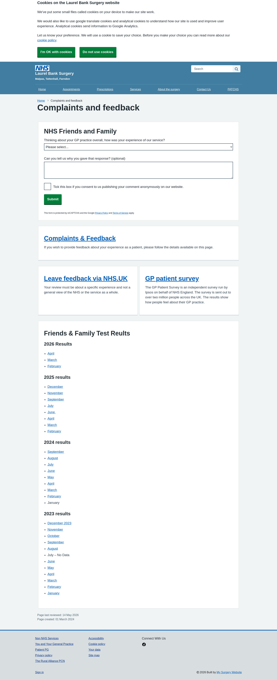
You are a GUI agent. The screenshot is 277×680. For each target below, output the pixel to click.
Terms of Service (120, 213)
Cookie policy (97, 644)
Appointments (71, 89)
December (55, 386)
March (52, 359)
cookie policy (46, 40)
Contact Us (204, 89)
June (52, 412)
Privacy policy (43, 655)
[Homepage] (111, 70)
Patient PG (42, 649)
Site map (94, 655)
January (54, 593)
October (54, 536)
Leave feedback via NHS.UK (86, 278)
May (51, 477)
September (56, 399)
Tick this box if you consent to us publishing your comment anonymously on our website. (118, 186)
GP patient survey (172, 278)
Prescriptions (105, 89)
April (51, 353)
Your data (94, 649)
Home (42, 89)
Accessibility (96, 638)
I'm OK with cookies (56, 52)
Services (135, 89)
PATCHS (233, 89)
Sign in (39, 672)
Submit (52, 199)
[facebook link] (144, 644)
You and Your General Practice (54, 644)
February (54, 366)
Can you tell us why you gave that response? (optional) (84, 158)
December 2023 (59, 523)
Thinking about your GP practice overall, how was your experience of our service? (104, 140)
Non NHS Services (46, 638)
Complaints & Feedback (80, 238)
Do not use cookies (98, 52)
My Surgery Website (229, 672)
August (53, 458)
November (55, 393)
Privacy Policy (101, 213)
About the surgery (169, 89)
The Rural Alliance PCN (50, 660)
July (51, 405)
